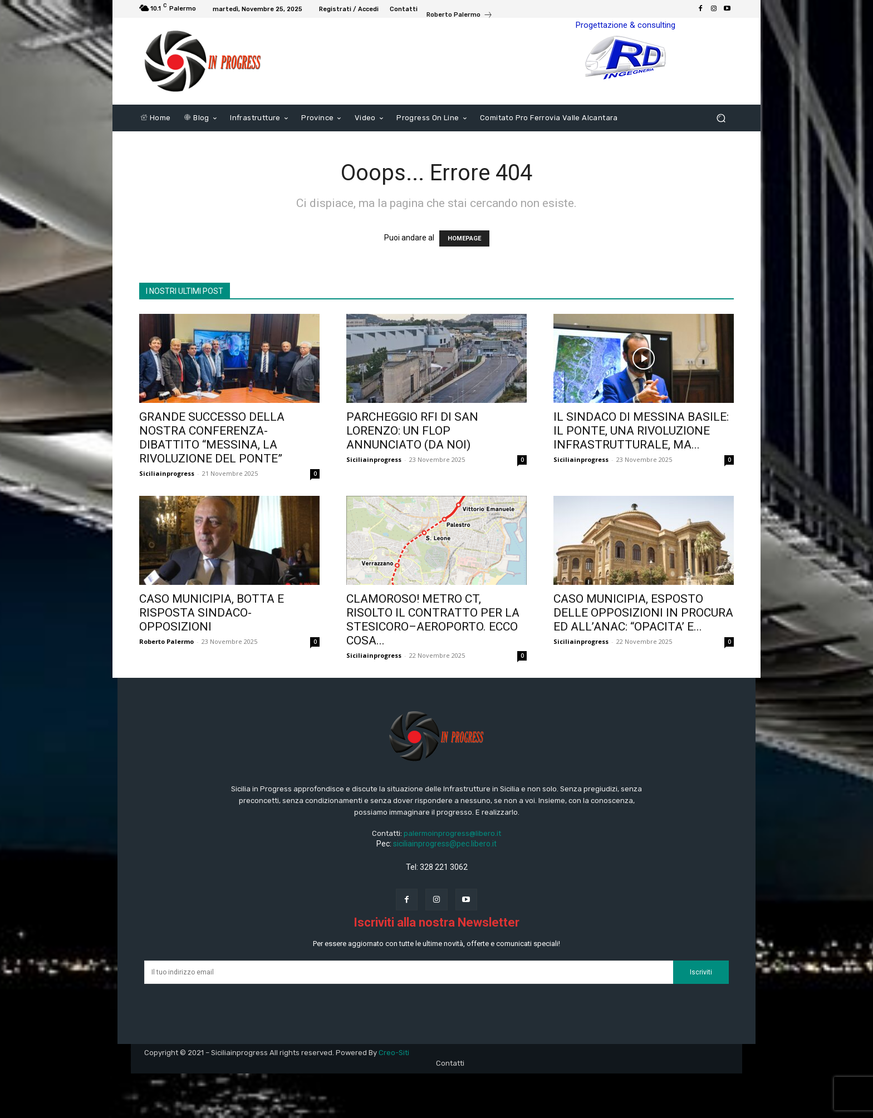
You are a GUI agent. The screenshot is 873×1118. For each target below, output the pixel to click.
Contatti (450, 1063)
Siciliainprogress (166, 473)
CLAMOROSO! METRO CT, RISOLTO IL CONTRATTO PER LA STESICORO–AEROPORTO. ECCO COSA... (432, 619)
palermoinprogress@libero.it (452, 833)
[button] (721, 118)
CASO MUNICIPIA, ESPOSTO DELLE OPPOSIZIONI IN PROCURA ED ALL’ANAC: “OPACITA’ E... (643, 612)
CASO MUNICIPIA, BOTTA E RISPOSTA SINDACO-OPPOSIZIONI (211, 612)
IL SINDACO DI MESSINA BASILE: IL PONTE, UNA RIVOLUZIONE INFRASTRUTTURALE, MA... (641, 430)
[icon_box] (459, 16)
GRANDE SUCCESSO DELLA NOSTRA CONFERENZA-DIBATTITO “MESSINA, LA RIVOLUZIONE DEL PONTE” (212, 437)
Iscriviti (701, 972)
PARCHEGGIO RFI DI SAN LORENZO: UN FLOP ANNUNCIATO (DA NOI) (412, 430)
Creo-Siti (394, 1052)
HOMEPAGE (464, 238)
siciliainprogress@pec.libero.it (445, 843)
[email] (408, 972)
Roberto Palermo (166, 641)
